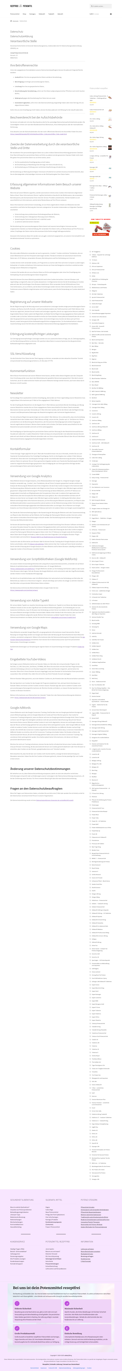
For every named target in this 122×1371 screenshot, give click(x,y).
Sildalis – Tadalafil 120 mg (100, 903)
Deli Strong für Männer (98, 500)
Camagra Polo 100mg (98, 407)
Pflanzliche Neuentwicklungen (91, 1212)
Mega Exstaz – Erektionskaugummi (98, 784)
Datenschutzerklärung (65, 1368)
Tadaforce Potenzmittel (99, 1033)
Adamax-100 (95, 263)
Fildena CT (95, 579)
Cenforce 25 (95, 433)
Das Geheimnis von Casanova (100, 487)
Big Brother (95, 352)
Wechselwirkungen (16, 1222)
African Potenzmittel (98, 270)
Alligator (94, 291)
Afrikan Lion (95, 273)
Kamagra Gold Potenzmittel (100, 731)
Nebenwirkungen (15, 1220)
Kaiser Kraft (95, 718)
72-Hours (94, 260)
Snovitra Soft (96, 954)
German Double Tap (98, 617)
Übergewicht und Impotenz (100, 1078)
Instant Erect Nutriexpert (99, 710)
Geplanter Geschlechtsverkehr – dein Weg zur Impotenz (101, 613)
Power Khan (95, 815)
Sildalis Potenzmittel (98, 907)
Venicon (94, 1096)
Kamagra (32, 14)
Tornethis (95, 1072)
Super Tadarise (96, 1010)
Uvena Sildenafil (97, 1085)
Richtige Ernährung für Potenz (101, 862)
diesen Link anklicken (37, 544)
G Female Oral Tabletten (99, 597)
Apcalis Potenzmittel (98, 297)
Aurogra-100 (95, 320)
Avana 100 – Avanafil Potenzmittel (98, 327)
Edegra (94, 521)
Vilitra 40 (94, 1140)
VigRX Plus (95, 1127)
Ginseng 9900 (96, 623)
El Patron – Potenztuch (98, 530)
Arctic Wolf (95, 307)
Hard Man (94, 675)
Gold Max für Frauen (98, 640)
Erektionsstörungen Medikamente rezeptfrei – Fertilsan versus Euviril (99, 548)
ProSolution (95, 840)
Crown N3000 (95, 474)
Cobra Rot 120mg (97, 458)
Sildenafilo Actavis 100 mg (100, 936)
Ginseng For (95, 627)
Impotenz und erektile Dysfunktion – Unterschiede (100, 700)
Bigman (94, 359)
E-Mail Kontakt (86, 1261)
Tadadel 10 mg (96, 1026)
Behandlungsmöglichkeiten (19, 1212)
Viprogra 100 (95, 1146)
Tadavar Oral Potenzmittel (100, 1036)
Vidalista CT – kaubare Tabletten (102, 1117)
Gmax (93, 630)
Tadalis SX (95, 1039)
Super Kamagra (96, 994)
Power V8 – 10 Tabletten (99, 821)
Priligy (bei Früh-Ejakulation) (55, 1215)
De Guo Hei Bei (96, 490)
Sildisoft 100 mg (96, 942)
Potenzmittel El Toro (98, 808)
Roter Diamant (96, 865)
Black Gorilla (95, 372)
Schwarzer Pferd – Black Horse (101, 881)
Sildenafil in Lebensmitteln (100, 926)
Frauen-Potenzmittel (53, 1227)
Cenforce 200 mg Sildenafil (100, 427)
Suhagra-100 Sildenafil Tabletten (102, 981)
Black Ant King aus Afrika (99, 362)
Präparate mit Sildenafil (99, 837)
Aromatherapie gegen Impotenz (101, 313)
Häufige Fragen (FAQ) (17, 1249)
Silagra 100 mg (96, 894)
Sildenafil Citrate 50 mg (99, 920)
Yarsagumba (95, 1176)
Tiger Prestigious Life (98, 1065)
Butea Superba (96, 401)
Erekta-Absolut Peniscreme (100, 539)
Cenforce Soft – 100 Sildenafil (100, 443)
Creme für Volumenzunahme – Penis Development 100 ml (101, 470)
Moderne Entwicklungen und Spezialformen (95, 1220)
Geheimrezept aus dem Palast (101, 604)
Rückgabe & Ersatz (87, 1254)
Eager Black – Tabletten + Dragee (101, 518)
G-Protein (95, 600)
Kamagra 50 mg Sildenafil (99, 721)
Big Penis (94, 356)
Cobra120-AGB (53, 1368)
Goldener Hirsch (96, 659)
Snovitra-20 (95, 957)
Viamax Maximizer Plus (99, 1099)
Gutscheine (49, 1261)
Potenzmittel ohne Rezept (99, 811)
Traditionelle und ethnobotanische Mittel (94, 1217)
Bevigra (94, 349)
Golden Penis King (97, 656)
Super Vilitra (95, 1017)
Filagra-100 (95, 576)
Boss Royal (95, 385)
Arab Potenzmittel (97, 300)
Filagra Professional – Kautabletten (98, 572)
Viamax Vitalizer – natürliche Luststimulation (100, 1103)
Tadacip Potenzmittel (98, 1023)
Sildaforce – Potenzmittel (99, 900)
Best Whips (95, 346)
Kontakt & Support (16, 1264)
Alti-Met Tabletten (97, 294)
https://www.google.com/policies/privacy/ (24, 590)
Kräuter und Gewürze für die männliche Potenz (100, 745)
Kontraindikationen (16, 1224)
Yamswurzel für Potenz (98, 1173)
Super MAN (95, 1001)
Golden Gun (95, 649)
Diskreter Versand (51, 1254)
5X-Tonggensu (96, 251)
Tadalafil (51, 14)
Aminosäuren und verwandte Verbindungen (95, 1210)
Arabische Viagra (97, 304)
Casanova (95, 411)
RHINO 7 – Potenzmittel (99, 858)
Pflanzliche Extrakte (87, 1207)
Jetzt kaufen (50, 1249)
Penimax (94, 796)
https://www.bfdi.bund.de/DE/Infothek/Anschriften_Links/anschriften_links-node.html (38, 134)
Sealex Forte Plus (97, 884)
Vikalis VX (95, 1130)
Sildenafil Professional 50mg (100, 932)
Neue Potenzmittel (52, 1212)
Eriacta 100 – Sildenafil (99, 558)
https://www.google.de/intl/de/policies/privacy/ (30, 698)
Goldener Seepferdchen (99, 662)
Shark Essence (96, 887)
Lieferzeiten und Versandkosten (56, 1269)
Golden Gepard (96, 646)
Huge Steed (95, 693)
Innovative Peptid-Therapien (90, 1222)
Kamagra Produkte (52, 1220)
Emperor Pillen (96, 533)
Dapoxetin (95, 484)
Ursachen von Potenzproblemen (21, 1210)
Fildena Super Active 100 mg (100, 587)
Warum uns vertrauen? (53, 1251)
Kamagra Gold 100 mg (98, 728)
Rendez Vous (95, 850)
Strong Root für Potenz (99, 975)
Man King (94, 770)
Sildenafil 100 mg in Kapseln (100, 910)
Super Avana (95, 985)
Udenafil (60, 14)
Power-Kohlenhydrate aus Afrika (101, 827)
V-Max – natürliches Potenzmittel (98, 1089)
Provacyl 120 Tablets (98, 843)
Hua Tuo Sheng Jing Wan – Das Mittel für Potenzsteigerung (101, 689)
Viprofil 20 (95, 1143)
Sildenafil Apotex (97, 916)
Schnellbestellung (52, 1266)
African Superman (97, 266)
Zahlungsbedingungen (79, 1368)
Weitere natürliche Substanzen (91, 1215)
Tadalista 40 (95, 1043)
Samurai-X (95, 871)
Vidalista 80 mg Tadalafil (99, 1114)
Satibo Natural (96, 874)
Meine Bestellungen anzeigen (90, 1251)
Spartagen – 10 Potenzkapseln (101, 960)
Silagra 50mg (96, 897)
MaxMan (94, 777)
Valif (93, 1093)
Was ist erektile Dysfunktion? (19, 1207)
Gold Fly (94, 636)
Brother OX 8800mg (97, 388)
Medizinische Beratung (17, 1217)
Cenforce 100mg (96, 420)
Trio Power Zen (96, 1075)
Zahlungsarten (15, 1254)
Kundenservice (85, 1259)
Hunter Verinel (96, 696)
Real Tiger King (96, 847)
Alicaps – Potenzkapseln (99, 284)
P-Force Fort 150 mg (98, 793)
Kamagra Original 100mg (99, 734)
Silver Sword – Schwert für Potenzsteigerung (99, 949)
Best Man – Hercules (98, 343)
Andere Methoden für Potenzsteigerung (94, 1227)
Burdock (94, 398)
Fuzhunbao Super (97, 594)
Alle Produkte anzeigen (18, 1259)
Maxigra (94, 773)
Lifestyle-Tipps (15, 1215)
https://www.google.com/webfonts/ (23, 569)
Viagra (48, 1207)
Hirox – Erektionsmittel (99, 681)
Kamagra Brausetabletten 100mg (102, 724)
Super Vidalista (96, 1014)
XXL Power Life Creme (98, 1169)
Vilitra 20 (94, 1137)
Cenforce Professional (98, 440)
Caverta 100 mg (96, 414)
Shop (24, 14)
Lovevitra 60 (95, 757)
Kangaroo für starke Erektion (100, 737)
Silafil (93, 890)
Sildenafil (42, 14)
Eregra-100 (95, 536)
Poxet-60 (94, 834)
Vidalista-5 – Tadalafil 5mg (100, 1121)
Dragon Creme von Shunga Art (101, 508)
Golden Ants (95, 643)
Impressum (44, 1368)
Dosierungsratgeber (16, 1256)
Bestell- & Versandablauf (18, 1251)
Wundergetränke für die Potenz (101, 1166)
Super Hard (95, 991)
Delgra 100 (95, 494)
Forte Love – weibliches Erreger (101, 591)
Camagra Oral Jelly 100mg (99, 404)
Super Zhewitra (96, 1020)
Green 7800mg (96, 672)
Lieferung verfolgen (87, 1249)
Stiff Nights (95, 968)
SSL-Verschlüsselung (52, 1256)
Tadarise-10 (95, 1049)
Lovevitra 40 (95, 754)
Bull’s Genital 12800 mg (99, 391)
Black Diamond (96, 365)
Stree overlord (96, 972)
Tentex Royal (96, 1056)
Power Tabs (95, 818)
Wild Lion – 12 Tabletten (99, 1163)
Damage (94, 481)
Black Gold (95, 369)
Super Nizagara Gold (98, 1004)
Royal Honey (95, 868)
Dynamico (95, 515)
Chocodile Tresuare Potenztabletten (97, 450)
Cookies (89, 1368)
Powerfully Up (96, 831)
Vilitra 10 (94, 1133)
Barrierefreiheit (34, 1368)
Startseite (15, 21)
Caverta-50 (95, 417)
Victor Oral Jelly (96, 1111)
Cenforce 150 (95, 423)
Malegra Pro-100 (96, 764)
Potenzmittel (14, 14)
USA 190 (94, 1081)
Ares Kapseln (95, 310)
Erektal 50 (95, 542)
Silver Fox (95, 945)
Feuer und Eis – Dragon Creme (100, 567)
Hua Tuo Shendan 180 (98, 685)
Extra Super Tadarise (98, 564)
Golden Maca (95, 652)
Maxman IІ (95, 780)
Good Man (95, 665)
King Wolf (95, 741)
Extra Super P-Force (97, 561)
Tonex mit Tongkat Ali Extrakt (101, 1068)
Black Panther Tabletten (99, 378)
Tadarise (94, 1046)
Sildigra (94, 939)
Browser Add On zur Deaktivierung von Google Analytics (49, 537)
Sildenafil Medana (97, 929)
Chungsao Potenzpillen (99, 454)
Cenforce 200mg (96, 430)
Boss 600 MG (95, 382)
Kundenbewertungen (17, 1261)
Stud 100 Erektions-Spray (99, 978)
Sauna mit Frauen (97, 878)
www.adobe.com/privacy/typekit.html (63, 617)
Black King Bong (96, 375)
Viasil (93, 1108)
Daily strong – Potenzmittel (100, 477)
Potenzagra (95, 805)
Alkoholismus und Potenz (99, 287)
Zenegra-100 (95, 1179)
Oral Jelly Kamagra (52, 1217)
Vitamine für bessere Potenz (100, 1155)
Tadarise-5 (95, 1052)
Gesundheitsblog (15, 1227)
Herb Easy (95, 678)
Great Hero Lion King (98, 669)
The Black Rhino (96, 1059)
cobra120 (67, 1355)
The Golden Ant (96, 1062)
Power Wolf (95, 824)
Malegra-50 (95, 767)
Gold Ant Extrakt (97, 633)
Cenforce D (95, 436)
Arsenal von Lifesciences (99, 317)
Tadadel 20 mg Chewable (99, 1030)
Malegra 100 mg (96, 760)
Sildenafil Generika (97, 923)
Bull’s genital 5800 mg (98, 394)
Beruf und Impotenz (98, 340)
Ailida (93, 276)
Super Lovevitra (96, 997)
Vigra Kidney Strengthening (100, 1124)
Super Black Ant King (98, 988)
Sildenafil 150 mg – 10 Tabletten (101, 913)
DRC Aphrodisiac (97, 512)
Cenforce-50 (95, 446)
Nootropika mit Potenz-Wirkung (91, 1224)
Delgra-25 (95, 497)
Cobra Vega (49, 1210)
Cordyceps (95, 461)
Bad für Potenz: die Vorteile (100, 331)
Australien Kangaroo (98, 323)
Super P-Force (96, 1007)
